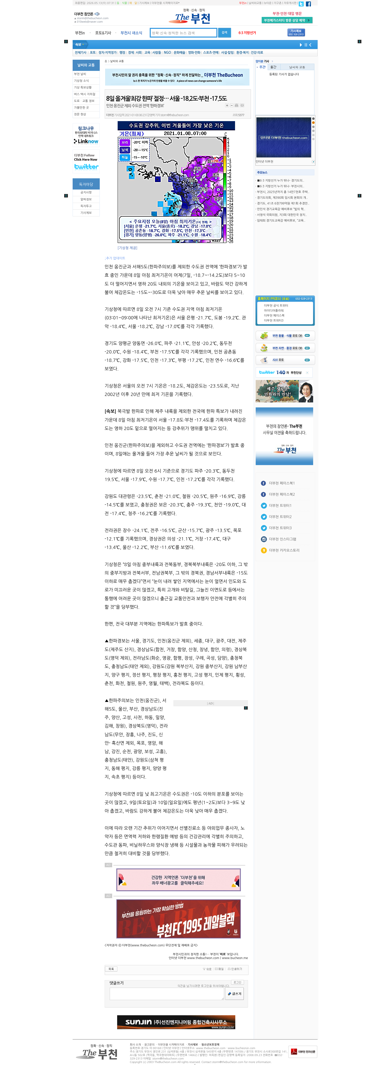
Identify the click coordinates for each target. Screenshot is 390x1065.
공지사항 (86, 192)
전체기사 (80, 52)
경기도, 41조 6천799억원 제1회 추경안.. (283, 203)
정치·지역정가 (107, 52)
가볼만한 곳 (81, 107)
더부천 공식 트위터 (276, 305)
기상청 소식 (81, 80)
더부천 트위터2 (280, 517)
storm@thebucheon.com (175, 115)
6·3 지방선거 (247, 33)
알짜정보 (86, 199)
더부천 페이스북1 (282, 483)
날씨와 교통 (297, 67)
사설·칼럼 (227, 52)
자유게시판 (290, 3)
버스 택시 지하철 (85, 94)
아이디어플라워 (274, 310)
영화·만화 (194, 52)
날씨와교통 (255, 3)
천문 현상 (80, 114)
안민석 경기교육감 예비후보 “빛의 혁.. (281, 209)
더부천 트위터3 (274, 320)
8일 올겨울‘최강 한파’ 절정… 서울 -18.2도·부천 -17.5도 (166, 99)
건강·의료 (257, 52)
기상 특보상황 (83, 87)
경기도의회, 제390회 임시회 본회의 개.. (282, 197)
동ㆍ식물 (122, 3)
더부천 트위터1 (280, 505)
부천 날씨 (80, 74)
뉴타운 (268, 3)
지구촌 (278, 3)
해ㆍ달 (133, 3)
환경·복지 (242, 52)
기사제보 (144, 3)
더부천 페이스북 (274, 315)
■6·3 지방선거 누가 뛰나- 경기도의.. (280, 180)
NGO (167, 52)
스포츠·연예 (210, 52)
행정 (122, 52)
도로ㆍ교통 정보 (84, 100)
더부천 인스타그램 (282, 539)
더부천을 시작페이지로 (165, 2)
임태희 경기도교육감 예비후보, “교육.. (281, 220)
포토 (93, 52)
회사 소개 (135, 1044)
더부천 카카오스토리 (284, 550)
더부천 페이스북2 (282, 494)
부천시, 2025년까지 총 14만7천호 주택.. (283, 192)
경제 (131, 52)
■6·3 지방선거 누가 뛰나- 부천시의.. (280, 186)
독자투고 (86, 206)
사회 (139, 52)
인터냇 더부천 (264, 161)
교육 (147, 52)
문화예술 (179, 52)
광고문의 (149, 1044)
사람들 (156, 52)
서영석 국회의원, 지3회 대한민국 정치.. (282, 214)
